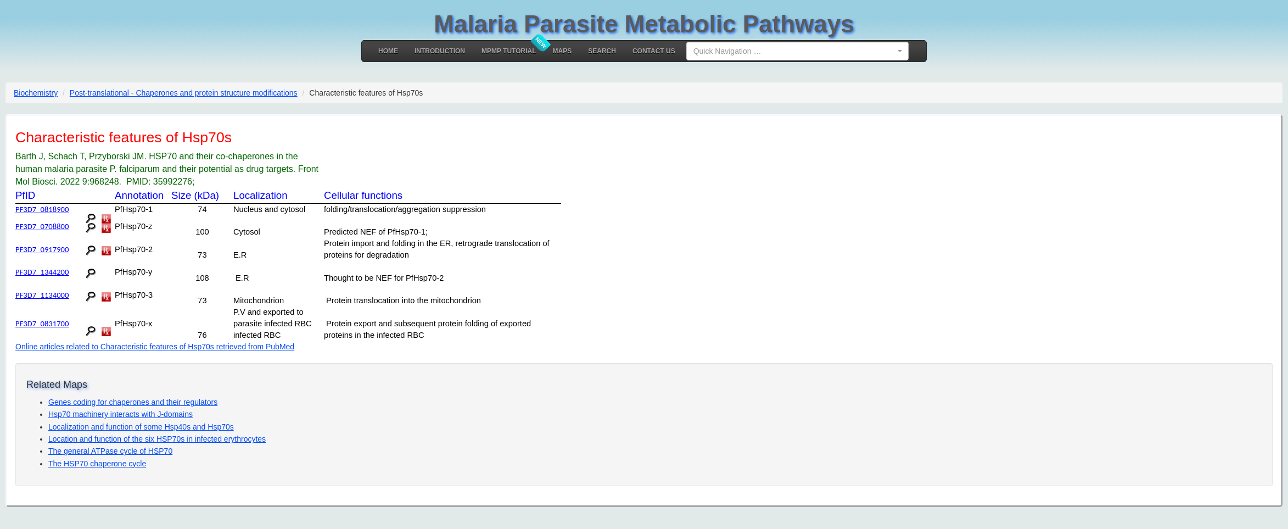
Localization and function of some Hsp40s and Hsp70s (141, 426)
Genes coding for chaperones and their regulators (132, 402)
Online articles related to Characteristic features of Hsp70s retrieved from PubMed (154, 346)
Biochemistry (36, 92)
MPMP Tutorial (508, 51)
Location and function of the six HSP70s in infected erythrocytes (157, 439)
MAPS (562, 51)
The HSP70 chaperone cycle (97, 463)
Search (602, 51)
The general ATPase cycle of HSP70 (110, 451)
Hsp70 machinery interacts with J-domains (120, 414)
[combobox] (797, 51)
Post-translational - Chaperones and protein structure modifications (184, 92)
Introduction (440, 51)
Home (388, 51)
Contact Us (653, 51)
